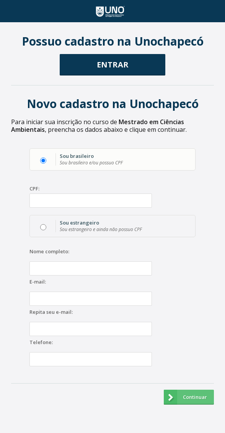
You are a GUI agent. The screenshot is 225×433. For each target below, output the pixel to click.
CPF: (34, 189)
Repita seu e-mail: (51, 312)
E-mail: (37, 282)
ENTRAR (113, 64)
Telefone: (41, 343)
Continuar (185, 397)
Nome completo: (49, 252)
